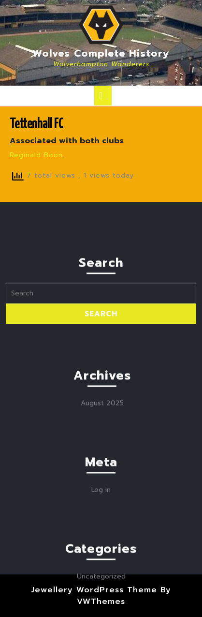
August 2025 (102, 496)
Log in (101, 583)
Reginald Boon (36, 155)
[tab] (103, 96)
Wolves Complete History (101, 53)
